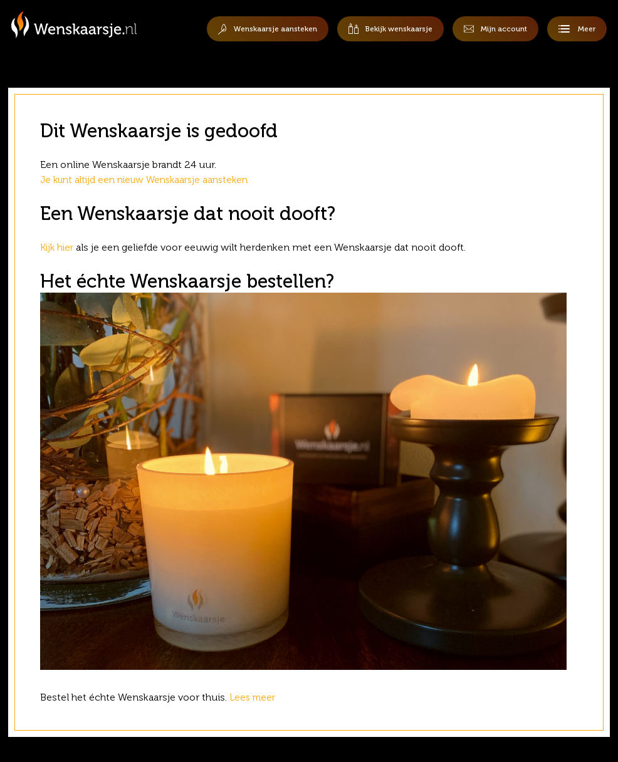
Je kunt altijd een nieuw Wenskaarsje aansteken (150, 179)
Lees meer (255, 697)
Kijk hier (58, 247)
